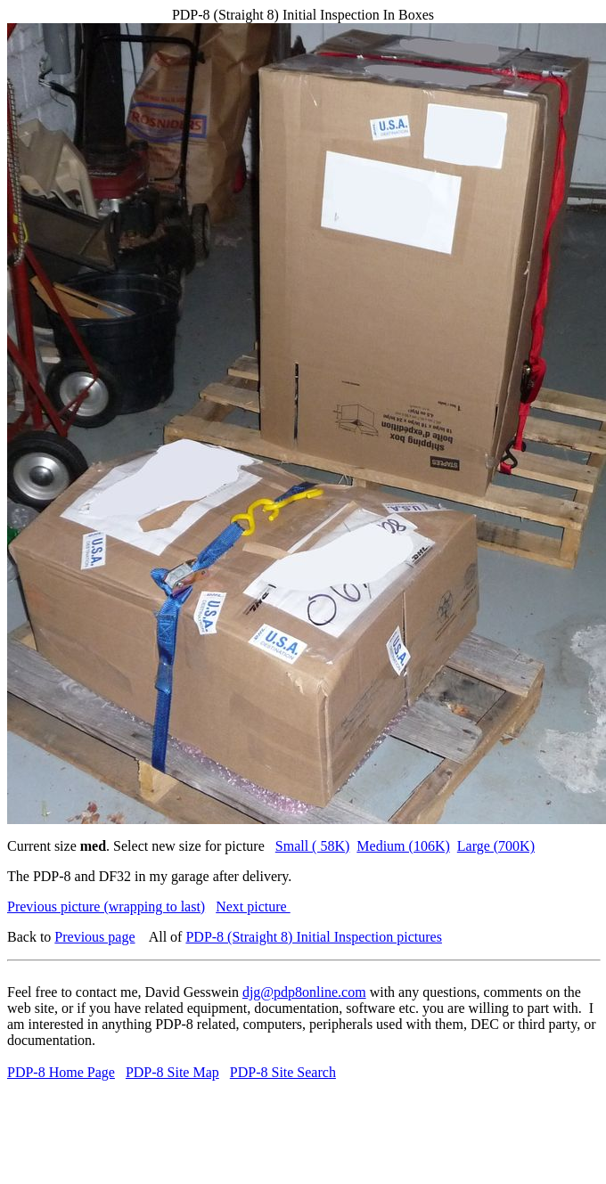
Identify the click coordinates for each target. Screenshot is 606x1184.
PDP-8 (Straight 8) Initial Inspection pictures (313, 936)
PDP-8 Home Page (61, 1072)
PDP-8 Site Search (283, 1072)
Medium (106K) (402, 845)
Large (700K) (496, 845)
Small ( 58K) (312, 845)
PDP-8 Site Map (172, 1072)
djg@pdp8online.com (304, 992)
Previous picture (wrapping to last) (106, 906)
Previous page (94, 936)
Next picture (253, 906)
